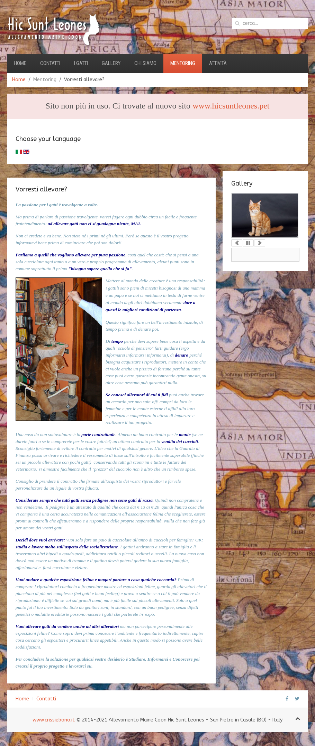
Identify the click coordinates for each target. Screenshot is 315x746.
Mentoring (182, 63)
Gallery (111, 63)
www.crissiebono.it (54, 720)
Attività (218, 63)
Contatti (50, 63)
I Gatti (81, 63)
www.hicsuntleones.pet (230, 105)
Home (20, 63)
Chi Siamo (145, 63)
